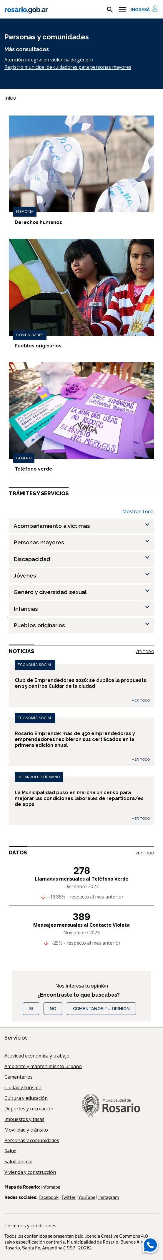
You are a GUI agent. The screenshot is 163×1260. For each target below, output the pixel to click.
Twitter (68, 1197)
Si (31, 1008)
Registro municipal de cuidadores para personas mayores (67, 67)
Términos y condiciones (30, 1225)
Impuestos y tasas (24, 1119)
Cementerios (18, 1077)
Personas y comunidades (31, 1140)
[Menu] (122, 9)
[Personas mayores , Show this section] (84, 542)
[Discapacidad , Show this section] (84, 559)
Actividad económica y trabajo (36, 1055)
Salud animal (18, 1161)
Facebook (49, 1197)
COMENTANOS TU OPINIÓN (101, 1008)
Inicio (10, 98)
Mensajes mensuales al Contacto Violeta (81, 925)
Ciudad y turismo (22, 1087)
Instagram (108, 1197)
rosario (26, 9)
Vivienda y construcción (30, 1172)
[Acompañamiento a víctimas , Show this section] (84, 525)
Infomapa (50, 1187)
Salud (10, 1151)
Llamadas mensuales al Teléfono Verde (81, 879)
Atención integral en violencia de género (48, 59)
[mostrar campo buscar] (110, 10)
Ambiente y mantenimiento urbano (43, 1066)
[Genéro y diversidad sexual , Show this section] (84, 592)
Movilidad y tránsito (26, 1130)
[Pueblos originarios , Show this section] (84, 625)
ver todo (145, 652)
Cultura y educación (26, 1098)
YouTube (86, 1197)
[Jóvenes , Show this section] (84, 575)
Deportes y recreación (28, 1108)
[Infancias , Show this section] (84, 608)
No (53, 1008)
